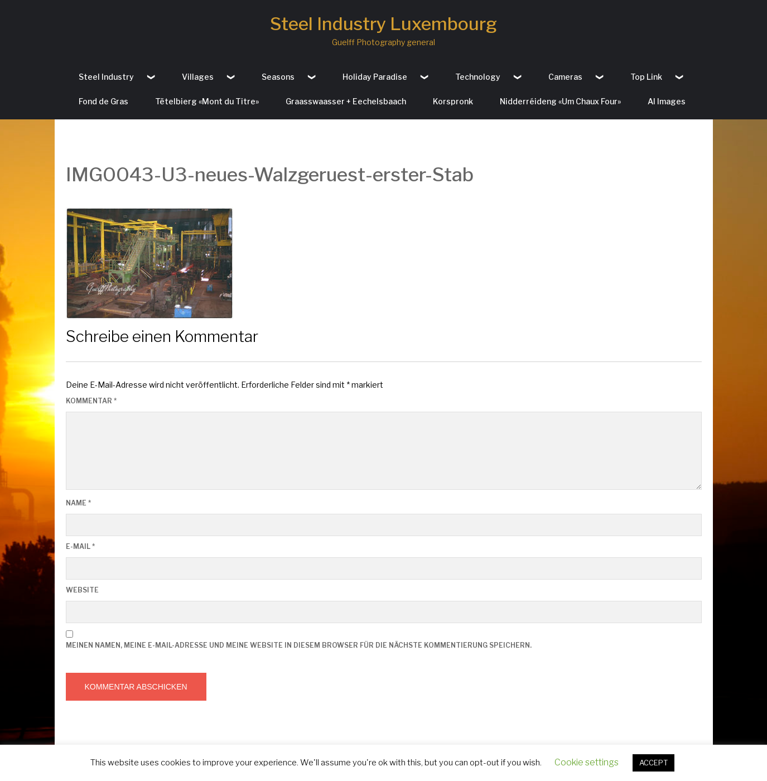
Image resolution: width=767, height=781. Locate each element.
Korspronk (453, 101)
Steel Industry (106, 76)
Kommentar (91, 401)
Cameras (565, 76)
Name (78, 503)
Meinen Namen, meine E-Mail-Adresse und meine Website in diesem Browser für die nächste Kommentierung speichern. (299, 645)
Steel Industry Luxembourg (383, 24)
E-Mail (80, 546)
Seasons (278, 76)
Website (82, 590)
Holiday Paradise (375, 76)
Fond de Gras (103, 101)
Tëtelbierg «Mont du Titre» (207, 101)
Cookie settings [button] (586, 762)
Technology (477, 76)
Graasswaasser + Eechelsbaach (346, 101)
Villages (198, 76)
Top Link (646, 76)
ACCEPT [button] (653, 762)
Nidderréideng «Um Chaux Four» (560, 101)
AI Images (667, 101)
